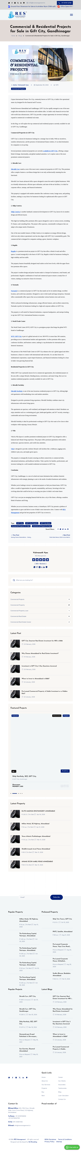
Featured (15, 718)
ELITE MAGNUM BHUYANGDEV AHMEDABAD (38, 814)
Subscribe (56, 900)
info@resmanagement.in (37, 3)
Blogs (20, 36)
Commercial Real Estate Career (21, 625)
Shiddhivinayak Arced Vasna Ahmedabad (36, 851)
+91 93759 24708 (66, 3)
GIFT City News (45, 523)
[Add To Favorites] (65, 789)
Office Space (56, 718)
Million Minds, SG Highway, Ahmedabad (35, 826)
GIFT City (20, 523)
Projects (66, 718)
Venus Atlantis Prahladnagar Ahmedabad (36, 839)
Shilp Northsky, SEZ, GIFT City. (28, 1025)
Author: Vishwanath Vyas (21, 85)
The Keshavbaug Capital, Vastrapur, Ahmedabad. (28, 937)
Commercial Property (18, 89)
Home (13, 36)
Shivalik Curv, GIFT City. (21, 779)
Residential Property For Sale (21, 526)
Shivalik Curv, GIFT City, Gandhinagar (27, 1013)
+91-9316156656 (20, 1119)
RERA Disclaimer (50, 1139)
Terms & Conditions (65, 1139)
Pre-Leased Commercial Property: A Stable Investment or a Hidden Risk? (44, 695)
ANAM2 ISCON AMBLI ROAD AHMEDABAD (37, 864)
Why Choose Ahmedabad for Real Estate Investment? (40, 656)
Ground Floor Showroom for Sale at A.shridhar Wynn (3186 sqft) (46, 6)
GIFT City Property (31, 523)
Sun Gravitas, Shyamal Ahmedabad (27, 1053)
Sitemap (59, 1142)
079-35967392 (18, 1124)
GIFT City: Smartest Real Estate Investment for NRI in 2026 (42, 643)
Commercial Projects (17, 602)
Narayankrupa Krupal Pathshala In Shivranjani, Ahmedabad (27, 1038)
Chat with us (71, 1147)
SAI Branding (32, 1142)
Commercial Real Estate (18, 619)
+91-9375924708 (14, 1121)
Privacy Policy (49, 1142)
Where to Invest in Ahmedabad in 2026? (35, 681)
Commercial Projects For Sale (42, 526)
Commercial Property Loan (19, 613)
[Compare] (67, 789)
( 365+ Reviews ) (40, 566)
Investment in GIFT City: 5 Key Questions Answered (39, 669)
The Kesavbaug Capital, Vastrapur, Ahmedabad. (27, 981)
